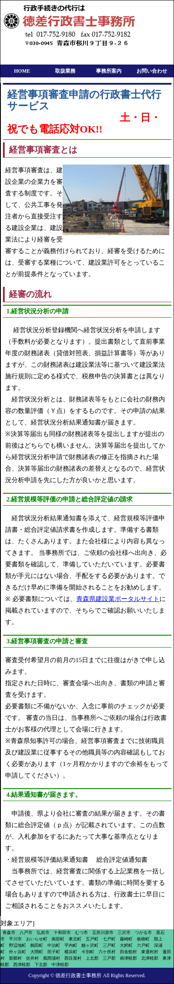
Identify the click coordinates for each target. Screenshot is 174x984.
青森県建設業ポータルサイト (118, 598)
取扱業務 (65, 71)
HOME (22, 71)
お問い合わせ (151, 71)
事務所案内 (109, 71)
